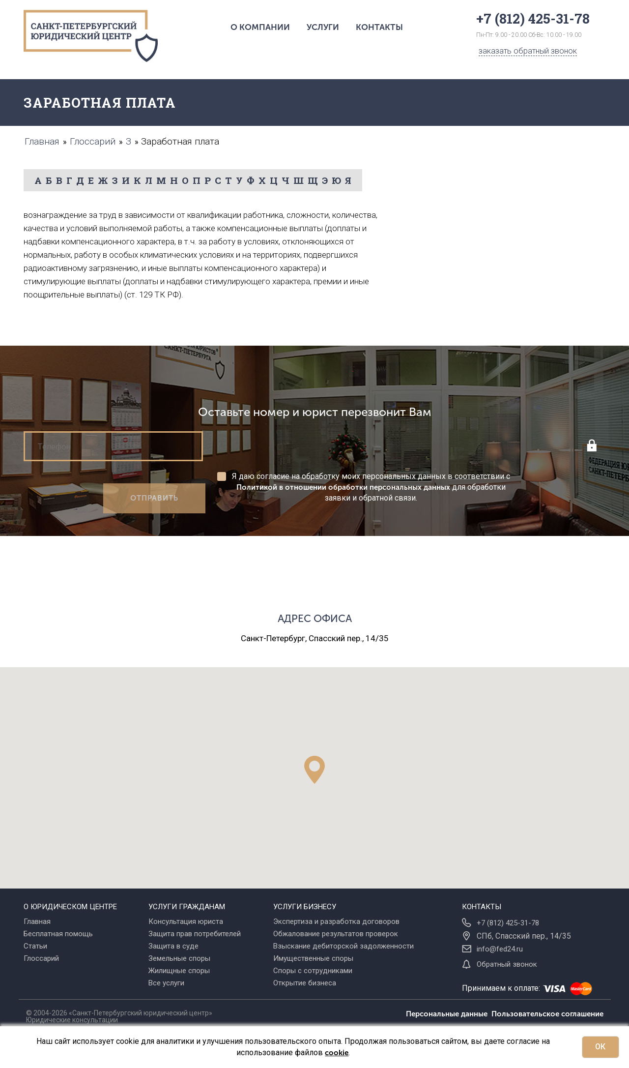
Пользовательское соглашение (547, 1013)
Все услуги (166, 983)
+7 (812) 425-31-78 (508, 923)
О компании (260, 27)
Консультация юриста (185, 921)
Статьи (35, 946)
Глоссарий (41, 958)
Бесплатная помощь (58, 933)
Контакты (379, 27)
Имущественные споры (313, 958)
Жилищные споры (179, 970)
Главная (37, 921)
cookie (336, 1052)
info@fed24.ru (500, 949)
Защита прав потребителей (194, 933)
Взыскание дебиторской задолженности (343, 946)
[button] (314, 770)
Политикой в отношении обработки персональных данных (343, 487)
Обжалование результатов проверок (335, 933)
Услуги (323, 27)
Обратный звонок (507, 964)
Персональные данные (448, 1013)
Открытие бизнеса (304, 983)
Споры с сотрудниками (312, 970)
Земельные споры (179, 958)
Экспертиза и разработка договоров (336, 921)
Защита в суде (173, 946)
